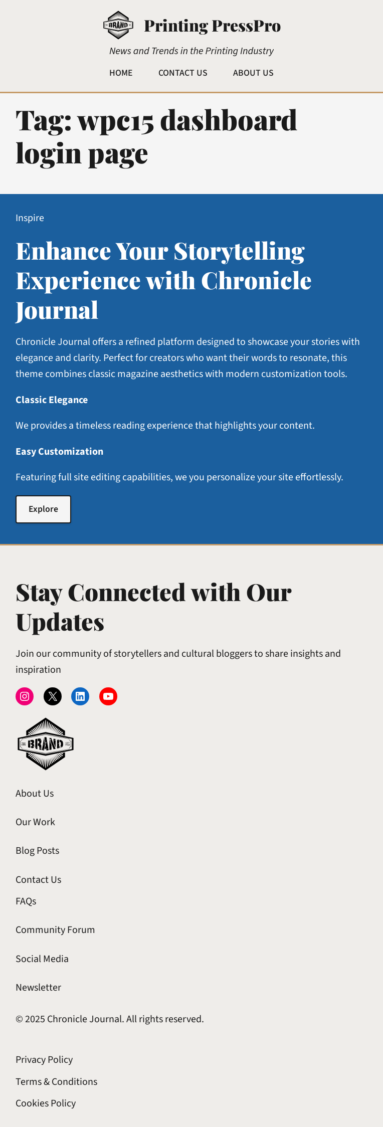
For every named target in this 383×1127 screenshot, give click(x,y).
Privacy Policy (44, 1060)
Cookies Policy (46, 1103)
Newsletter (38, 988)
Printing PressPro (212, 25)
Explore (43, 509)
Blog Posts (37, 851)
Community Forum (55, 930)
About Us (35, 794)
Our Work (35, 822)
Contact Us (38, 880)
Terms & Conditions (56, 1082)
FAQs (26, 901)
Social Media (42, 959)
